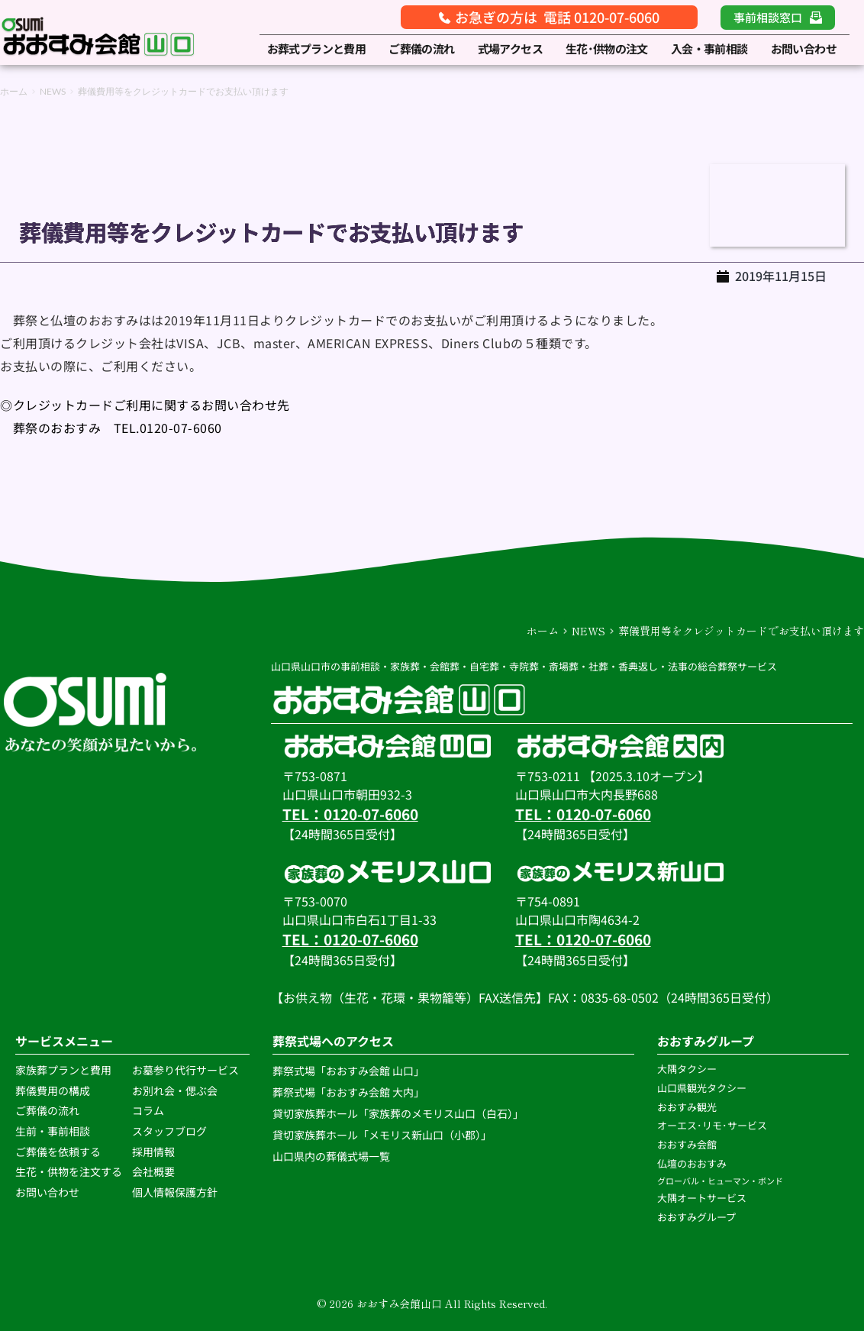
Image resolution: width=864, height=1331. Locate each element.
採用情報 (153, 1151)
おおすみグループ (697, 1217)
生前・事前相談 (53, 1131)
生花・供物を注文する (69, 1171)
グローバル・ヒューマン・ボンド (721, 1180)
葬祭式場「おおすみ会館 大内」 (348, 1092)
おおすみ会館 (687, 1144)
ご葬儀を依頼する (58, 1151)
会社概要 (153, 1171)
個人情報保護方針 (176, 1192)
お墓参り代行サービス (185, 1069)
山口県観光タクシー (701, 1088)
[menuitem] (316, 49)
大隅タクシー (687, 1068)
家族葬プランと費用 (63, 1069)
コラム (148, 1110)
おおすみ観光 (687, 1107)
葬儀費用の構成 (52, 1090)
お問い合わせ (47, 1192)
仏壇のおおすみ (692, 1163)
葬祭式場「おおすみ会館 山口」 (348, 1070)
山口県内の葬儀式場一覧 (332, 1156)
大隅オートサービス (701, 1197)
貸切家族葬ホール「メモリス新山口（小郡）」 (382, 1134)
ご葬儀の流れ (48, 1110)
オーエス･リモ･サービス (713, 1125)
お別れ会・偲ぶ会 (175, 1090)
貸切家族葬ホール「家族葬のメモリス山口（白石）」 (398, 1113)
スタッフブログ (170, 1131)
